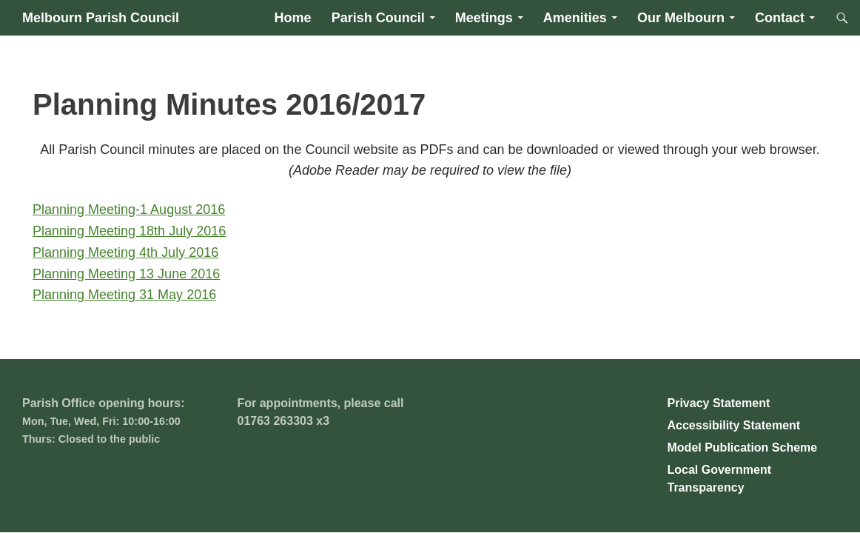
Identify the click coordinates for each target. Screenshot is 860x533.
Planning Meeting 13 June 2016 (126, 273)
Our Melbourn (681, 17)
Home (293, 17)
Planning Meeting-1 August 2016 (129, 209)
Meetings (484, 17)
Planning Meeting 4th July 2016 (125, 252)
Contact (779, 17)
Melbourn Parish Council (100, 17)
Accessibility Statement (734, 425)
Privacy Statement (719, 403)
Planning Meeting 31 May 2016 (124, 294)
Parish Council (378, 17)
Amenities (575, 17)
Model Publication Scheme (743, 447)
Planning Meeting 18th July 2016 (129, 231)
